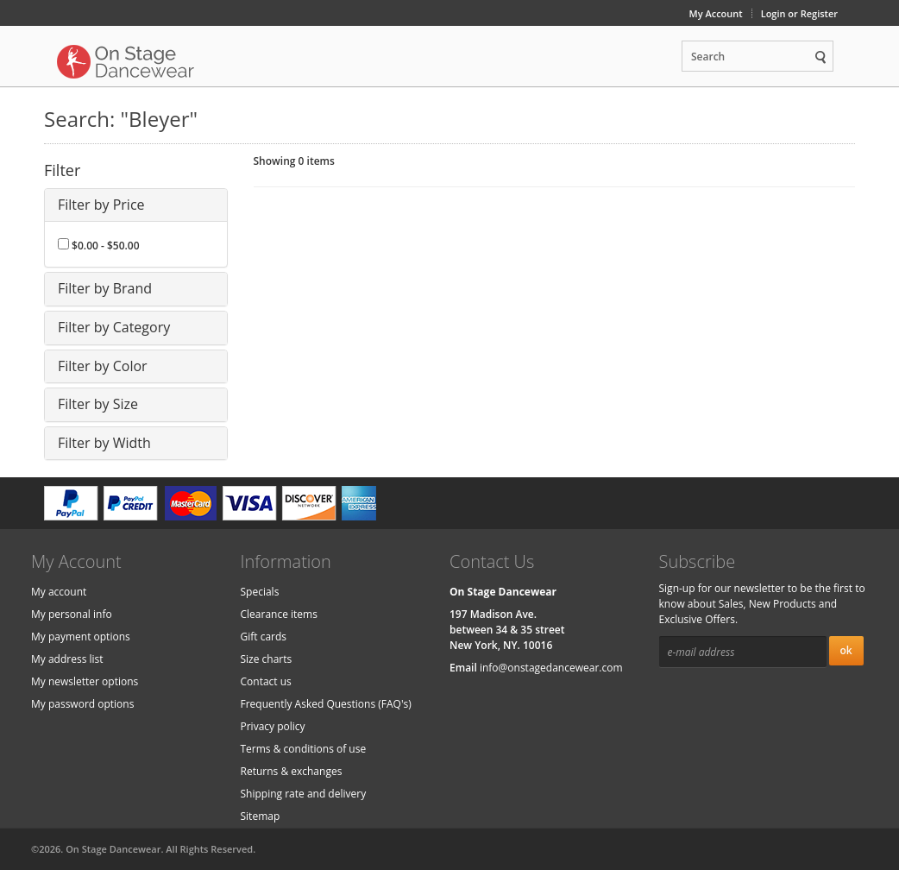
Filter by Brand (105, 288)
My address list (67, 659)
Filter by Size (98, 403)
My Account (716, 13)
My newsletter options (84, 681)
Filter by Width (104, 442)
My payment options (80, 636)
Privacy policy (273, 726)
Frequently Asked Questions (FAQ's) (326, 704)
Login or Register (799, 13)
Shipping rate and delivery (304, 793)
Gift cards (264, 636)
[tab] (136, 205)
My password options (82, 704)
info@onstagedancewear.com (551, 667)
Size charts (266, 659)
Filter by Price (101, 204)
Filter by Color (103, 365)
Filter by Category (114, 327)
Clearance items (279, 614)
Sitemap (260, 816)
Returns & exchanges (292, 771)
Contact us (266, 681)
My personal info (71, 614)
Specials (260, 591)
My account (58, 591)
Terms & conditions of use (304, 748)
